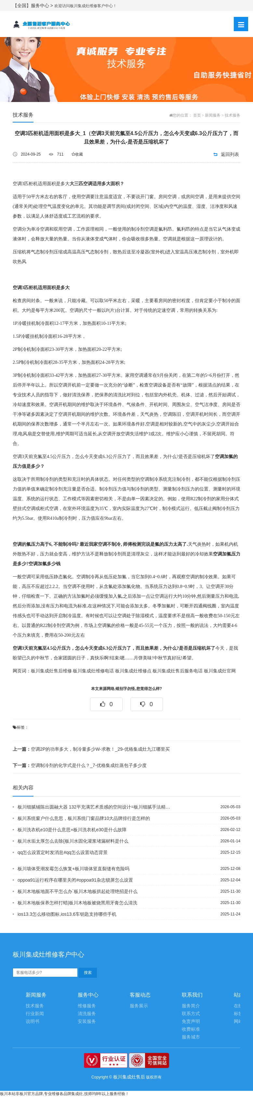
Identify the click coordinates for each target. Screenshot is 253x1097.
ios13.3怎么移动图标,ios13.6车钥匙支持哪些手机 (67, 914)
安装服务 (87, 1021)
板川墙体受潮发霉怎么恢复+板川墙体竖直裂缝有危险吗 (73, 868)
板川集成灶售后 (129, 1076)
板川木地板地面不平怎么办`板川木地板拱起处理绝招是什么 (78, 891)
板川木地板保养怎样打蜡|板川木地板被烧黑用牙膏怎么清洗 (77, 902)
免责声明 (191, 1021)
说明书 (32, 1021)
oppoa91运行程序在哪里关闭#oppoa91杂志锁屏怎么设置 (75, 880)
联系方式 (191, 1013)
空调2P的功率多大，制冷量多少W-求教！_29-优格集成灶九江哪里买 (91, 749)
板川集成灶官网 (220, 671)
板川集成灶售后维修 (51, 671)
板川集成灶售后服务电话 (178, 671)
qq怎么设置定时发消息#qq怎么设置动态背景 (63, 852)
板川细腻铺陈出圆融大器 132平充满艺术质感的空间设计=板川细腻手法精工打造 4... (96, 807)
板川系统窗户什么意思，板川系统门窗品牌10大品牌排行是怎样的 (84, 818)
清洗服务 (87, 1013)
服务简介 (191, 1005)
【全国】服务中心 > (33, 5)
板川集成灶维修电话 (93, 671)
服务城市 (191, 1037)
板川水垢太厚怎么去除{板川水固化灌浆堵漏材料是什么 (73, 841)
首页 (197, 115)
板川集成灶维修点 (133, 671)
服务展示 (139, 1005)
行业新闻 (35, 1013)
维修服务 (87, 1005)
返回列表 (230, 154)
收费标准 (191, 1029)
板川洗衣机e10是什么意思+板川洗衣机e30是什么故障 (72, 829)
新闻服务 (212, 115)
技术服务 (232, 115)
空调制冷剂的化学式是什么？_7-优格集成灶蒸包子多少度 (80, 765)
